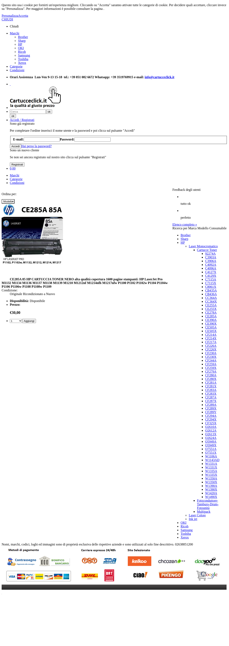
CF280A (210, 375)
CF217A (210, 342)
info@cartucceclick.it (159, 77)
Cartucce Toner (207, 250)
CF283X (210, 393)
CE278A (211, 312)
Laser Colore (197, 515)
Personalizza (10, 15)
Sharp (22, 40)
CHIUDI (7, 19)
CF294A (210, 415)
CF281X (210, 386)
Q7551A (210, 449)
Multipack (203, 511)
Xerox (22, 62)
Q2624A (210, 438)
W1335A (211, 471)
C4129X (210, 275)
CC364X (211, 301)
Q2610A (210, 427)
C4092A (210, 264)
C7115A (210, 279)
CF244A (210, 360)
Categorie (16, 66)
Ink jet (193, 519)
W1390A (211, 486)
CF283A (210, 390)
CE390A (211, 320)
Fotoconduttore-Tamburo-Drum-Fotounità (208, 504)
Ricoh (22, 51)
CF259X (210, 368)
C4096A (210, 268)
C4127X (210, 272)
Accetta (23, 15)
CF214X (210, 338)
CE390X (211, 323)
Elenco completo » (184, 224)
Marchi (14, 33)
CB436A (211, 294)
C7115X (210, 283)
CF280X (210, 379)
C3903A (210, 257)
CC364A (211, 298)
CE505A (211, 327)
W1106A (211, 456)
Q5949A (210, 441)
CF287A (210, 397)
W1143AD (212, 460)
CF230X (210, 357)
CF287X (210, 401)
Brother (23, 37)
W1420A (211, 493)
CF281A (210, 382)
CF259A (210, 364)
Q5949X (210, 445)
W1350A (211, 478)
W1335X (211, 474)
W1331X (211, 467)
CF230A (210, 353)
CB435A (211, 290)
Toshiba (23, 59)
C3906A (210, 261)
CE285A (211, 316)
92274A (210, 253)
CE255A (211, 305)
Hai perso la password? (36, 146)
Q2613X (210, 434)
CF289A (210, 404)
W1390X (211, 489)
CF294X (210, 419)
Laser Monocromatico (203, 246)
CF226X (210, 349)
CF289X (210, 408)
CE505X (211, 331)
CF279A (210, 371)
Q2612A (210, 430)
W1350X (211, 482)
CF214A (210, 334)
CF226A (210, 345)
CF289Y (210, 412)
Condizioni (17, 70)
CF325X (210, 423)
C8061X (210, 286)
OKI (21, 48)
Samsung (24, 55)
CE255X (211, 309)
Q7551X (210, 452)
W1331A (211, 463)
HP (20, 44)
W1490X (211, 497)
